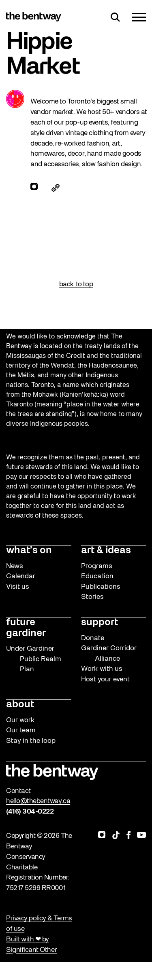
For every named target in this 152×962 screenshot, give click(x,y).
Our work (20, 720)
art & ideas (106, 550)
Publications (100, 587)
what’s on (29, 550)
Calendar (20, 576)
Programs (96, 566)
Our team (21, 730)
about (20, 704)
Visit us (17, 587)
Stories (92, 597)
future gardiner (26, 628)
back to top (76, 284)
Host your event (105, 680)
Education (97, 576)
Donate (92, 638)
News (14, 566)
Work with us (101, 669)
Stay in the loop (31, 741)
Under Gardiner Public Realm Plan (33, 659)
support (99, 622)
